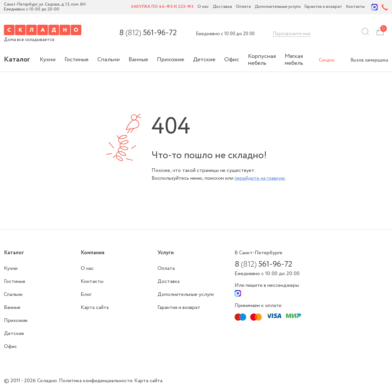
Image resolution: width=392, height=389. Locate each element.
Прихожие (170, 59)
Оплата (243, 7)
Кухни (48, 59)
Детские (204, 59)
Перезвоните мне (292, 34)
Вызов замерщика (369, 60)
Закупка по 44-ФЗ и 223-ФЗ (162, 7)
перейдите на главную (260, 178)
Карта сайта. (148, 380)
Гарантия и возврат (323, 7)
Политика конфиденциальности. (96, 380)
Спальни (108, 59)
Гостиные (76, 59)
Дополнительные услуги (278, 7)
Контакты (355, 7)
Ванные (138, 59)
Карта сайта (95, 307)
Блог (86, 294)
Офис (231, 59)
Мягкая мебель (294, 59)
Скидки (326, 60)
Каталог (17, 59)
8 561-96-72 (148, 33)
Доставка (222, 7)
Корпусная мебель (262, 59)
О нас (203, 7)
